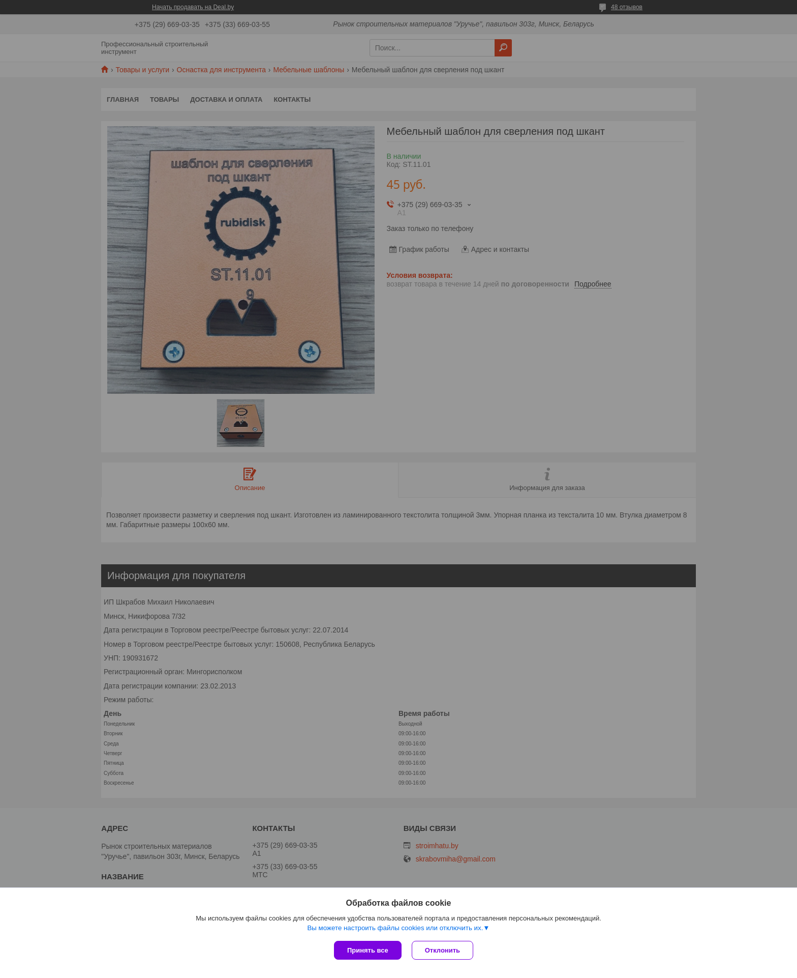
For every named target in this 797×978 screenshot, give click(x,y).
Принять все (367, 950)
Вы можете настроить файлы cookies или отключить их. (395, 928)
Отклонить (442, 950)
